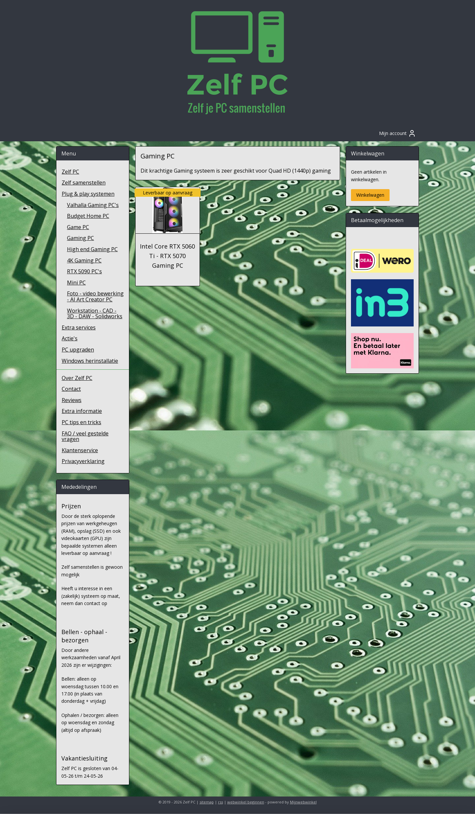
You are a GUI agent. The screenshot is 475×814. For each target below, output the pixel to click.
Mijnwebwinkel (303, 801)
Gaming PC (80, 238)
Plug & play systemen (88, 193)
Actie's (70, 338)
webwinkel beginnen (245, 801)
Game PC (78, 227)
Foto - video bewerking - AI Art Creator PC (95, 296)
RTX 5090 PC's (84, 271)
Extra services (79, 327)
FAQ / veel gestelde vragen (85, 436)
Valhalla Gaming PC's (93, 205)
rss (220, 801)
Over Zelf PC (77, 378)
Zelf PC (70, 171)
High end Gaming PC (92, 249)
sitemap (207, 801)
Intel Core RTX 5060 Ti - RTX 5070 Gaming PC (167, 255)
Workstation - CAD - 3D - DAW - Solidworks (94, 313)
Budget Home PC (88, 216)
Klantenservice (80, 450)
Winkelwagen (370, 195)
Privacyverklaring (83, 461)
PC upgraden (78, 349)
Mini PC (76, 282)
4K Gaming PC (84, 260)
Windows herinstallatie (90, 360)
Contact (71, 388)
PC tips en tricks (81, 422)
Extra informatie (82, 411)
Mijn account (397, 133)
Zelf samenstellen (84, 182)
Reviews (71, 400)
